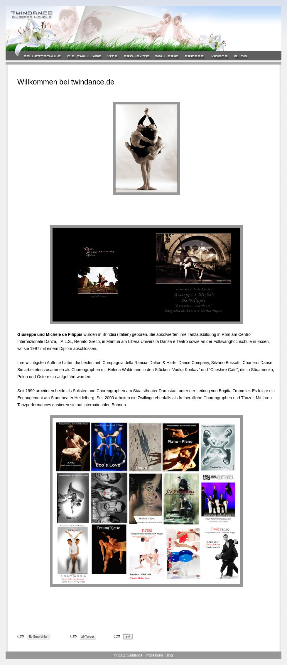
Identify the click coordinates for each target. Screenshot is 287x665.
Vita (112, 56)
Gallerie (167, 56)
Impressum (154, 655)
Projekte (136, 56)
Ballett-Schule (42, 56)
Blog (243, 56)
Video (219, 56)
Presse (194, 56)
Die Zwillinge (84, 56)
